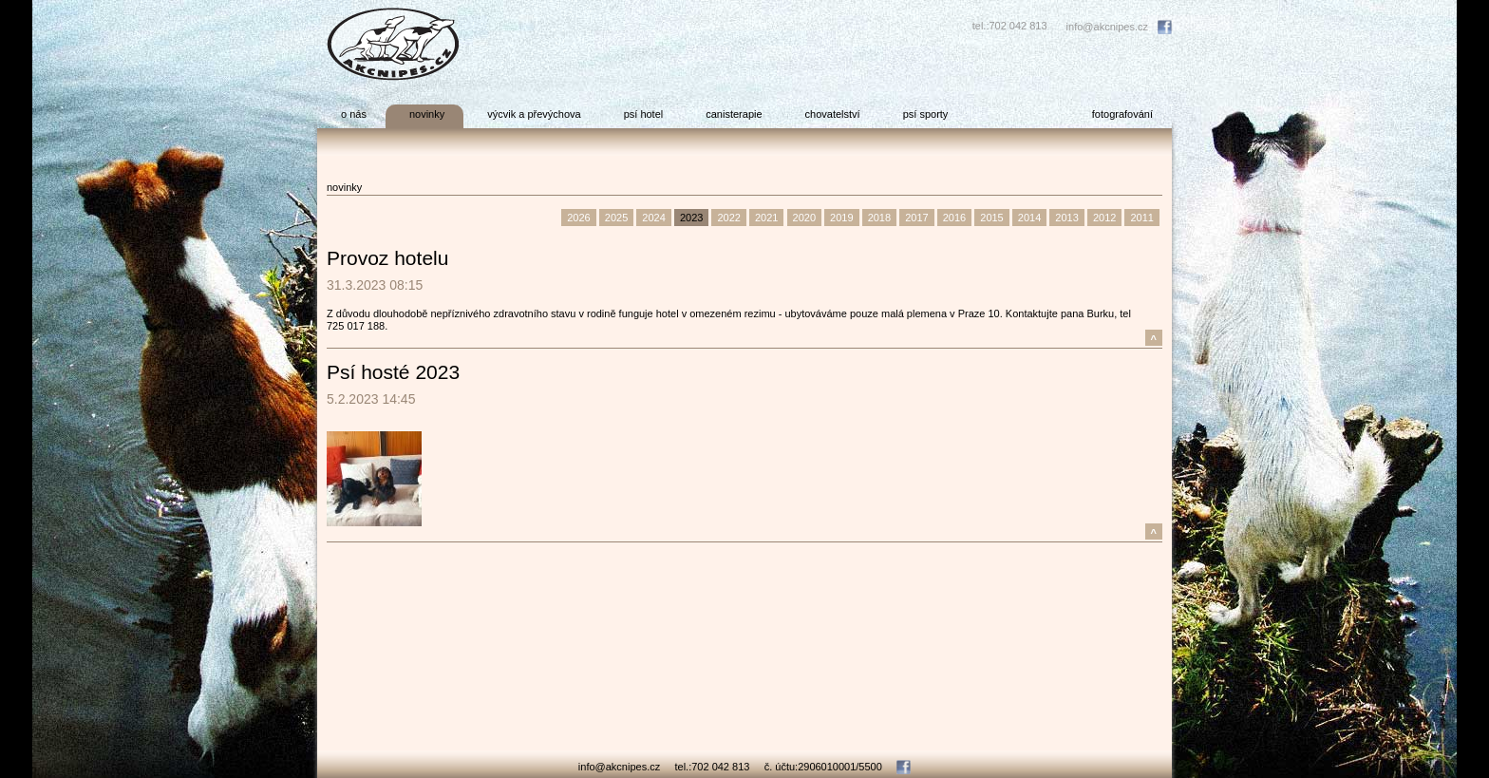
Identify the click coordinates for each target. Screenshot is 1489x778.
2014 (1029, 217)
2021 (766, 217)
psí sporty (926, 114)
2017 (916, 217)
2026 (578, 217)
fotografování (1122, 114)
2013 (1066, 217)
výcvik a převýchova (533, 114)
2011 (1141, 217)
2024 (653, 217)
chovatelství (832, 114)
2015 (991, 217)
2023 (691, 217)
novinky (426, 114)
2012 (1104, 217)
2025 (616, 217)
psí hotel (644, 114)
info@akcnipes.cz (1107, 26)
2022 (728, 217)
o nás (354, 114)
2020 (804, 217)
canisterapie (734, 114)
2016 (954, 217)
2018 (879, 217)
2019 (841, 217)
